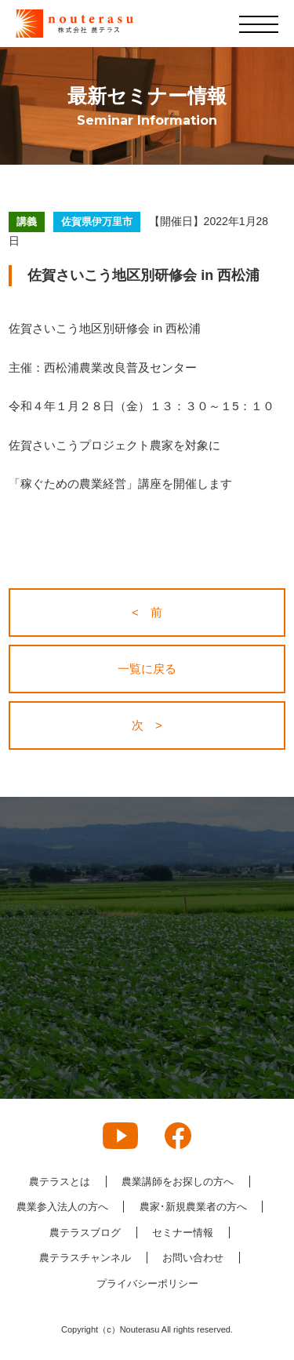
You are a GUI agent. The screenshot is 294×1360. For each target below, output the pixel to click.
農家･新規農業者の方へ (193, 1207)
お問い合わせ (192, 1258)
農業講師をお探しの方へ (178, 1181)
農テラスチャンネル (85, 1258)
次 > (147, 725)
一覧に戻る (147, 668)
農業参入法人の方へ (62, 1207)
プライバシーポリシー (147, 1283)
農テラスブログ (85, 1232)
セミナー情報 (182, 1232)
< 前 (147, 612)
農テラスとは (59, 1181)
